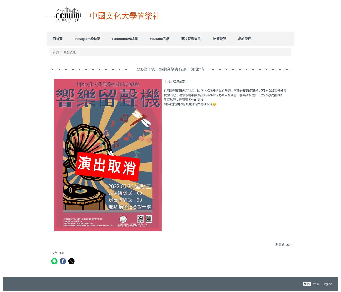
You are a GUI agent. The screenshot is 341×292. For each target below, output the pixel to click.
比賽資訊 (219, 39)
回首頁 (57, 39)
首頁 (56, 52)
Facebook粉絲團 (125, 39)
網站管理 (244, 39)
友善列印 (58, 253)
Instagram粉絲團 (87, 39)
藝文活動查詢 (191, 39)
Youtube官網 (159, 39)
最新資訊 (70, 52)
